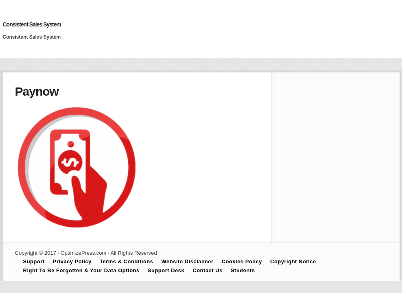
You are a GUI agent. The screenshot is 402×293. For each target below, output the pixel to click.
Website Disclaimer (188, 261)
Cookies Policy (242, 261)
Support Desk (166, 270)
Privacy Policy (72, 261)
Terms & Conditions (126, 261)
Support (34, 261)
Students (243, 270)
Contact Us (207, 270)
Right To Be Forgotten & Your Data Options (81, 270)
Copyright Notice (293, 261)
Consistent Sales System (32, 24)
